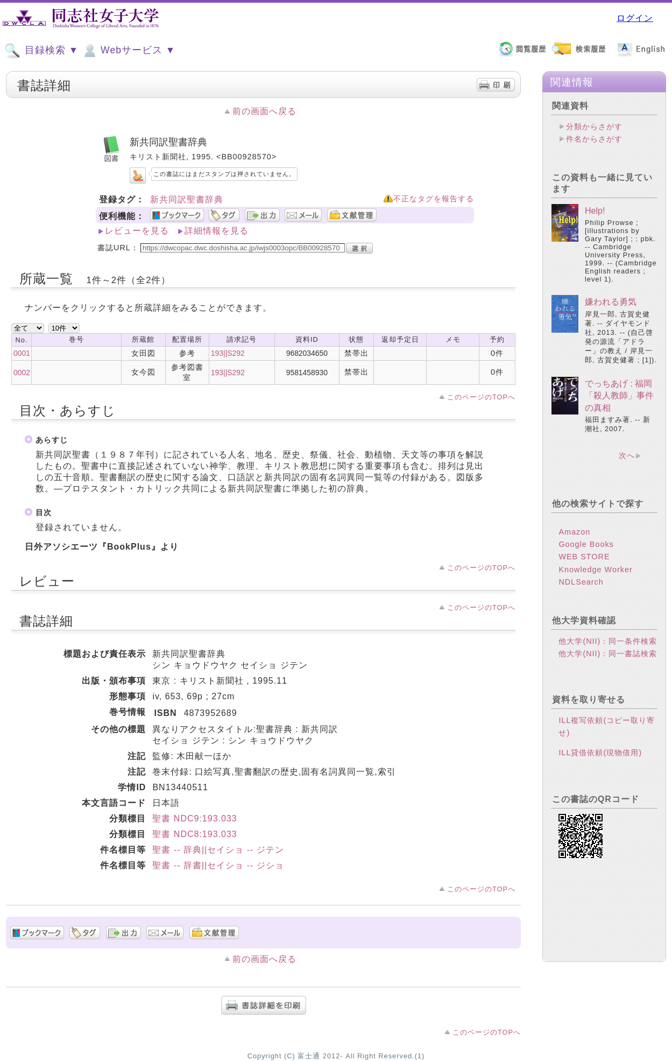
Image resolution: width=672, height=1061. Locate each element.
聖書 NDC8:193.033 (194, 834)
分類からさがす (594, 126)
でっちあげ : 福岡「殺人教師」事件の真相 (619, 395)
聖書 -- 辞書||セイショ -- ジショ (218, 865)
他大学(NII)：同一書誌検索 (607, 653)
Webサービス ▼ (128, 51)
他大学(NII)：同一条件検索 (607, 641)
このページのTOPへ (481, 397)
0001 (21, 353)
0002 (21, 372)
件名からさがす (594, 139)
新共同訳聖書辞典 (186, 199)
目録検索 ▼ (41, 51)
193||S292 (228, 353)
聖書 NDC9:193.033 (194, 818)
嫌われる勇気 (610, 301)
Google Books (585, 544)
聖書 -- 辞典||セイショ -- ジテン (218, 849)
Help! (595, 210)
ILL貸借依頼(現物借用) (600, 752)
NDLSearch (580, 582)
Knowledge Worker (595, 569)
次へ (627, 455)
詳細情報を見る (217, 230)
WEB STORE (584, 556)
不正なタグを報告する (433, 199)
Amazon (574, 532)
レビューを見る (137, 230)
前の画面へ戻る (264, 111)
